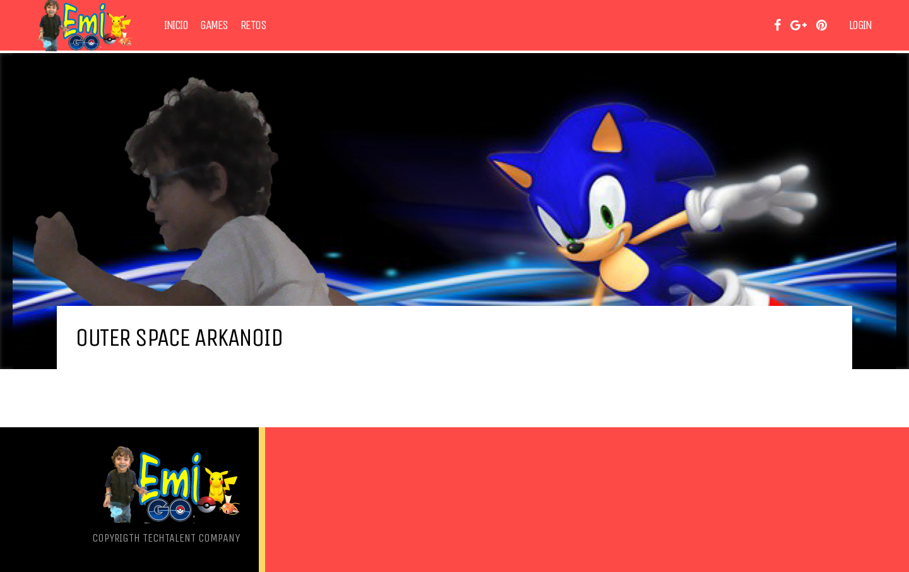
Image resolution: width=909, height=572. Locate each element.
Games (214, 25)
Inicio (175, 25)
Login (860, 25)
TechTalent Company (191, 538)
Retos (253, 25)
